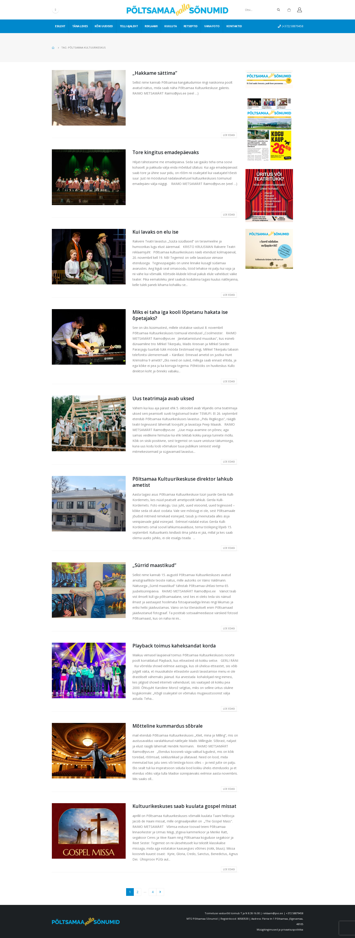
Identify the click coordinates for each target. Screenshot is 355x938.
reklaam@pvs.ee (273, 913)
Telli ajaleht (129, 26)
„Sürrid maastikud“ (154, 565)
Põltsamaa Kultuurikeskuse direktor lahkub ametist (182, 482)
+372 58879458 (294, 913)
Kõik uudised (104, 26)
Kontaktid (234, 26)
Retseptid (191, 26)
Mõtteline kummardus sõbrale (167, 726)
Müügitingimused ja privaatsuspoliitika (280, 929)
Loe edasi (229, 135)
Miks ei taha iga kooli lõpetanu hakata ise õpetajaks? (180, 315)
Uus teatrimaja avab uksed (163, 398)
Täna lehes (80, 26)
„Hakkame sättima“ (154, 73)
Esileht (60, 26)
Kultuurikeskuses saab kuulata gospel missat (184, 806)
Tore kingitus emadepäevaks (165, 152)
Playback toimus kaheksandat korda (174, 645)
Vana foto (212, 26)
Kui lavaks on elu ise (155, 232)
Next (160, 892)
